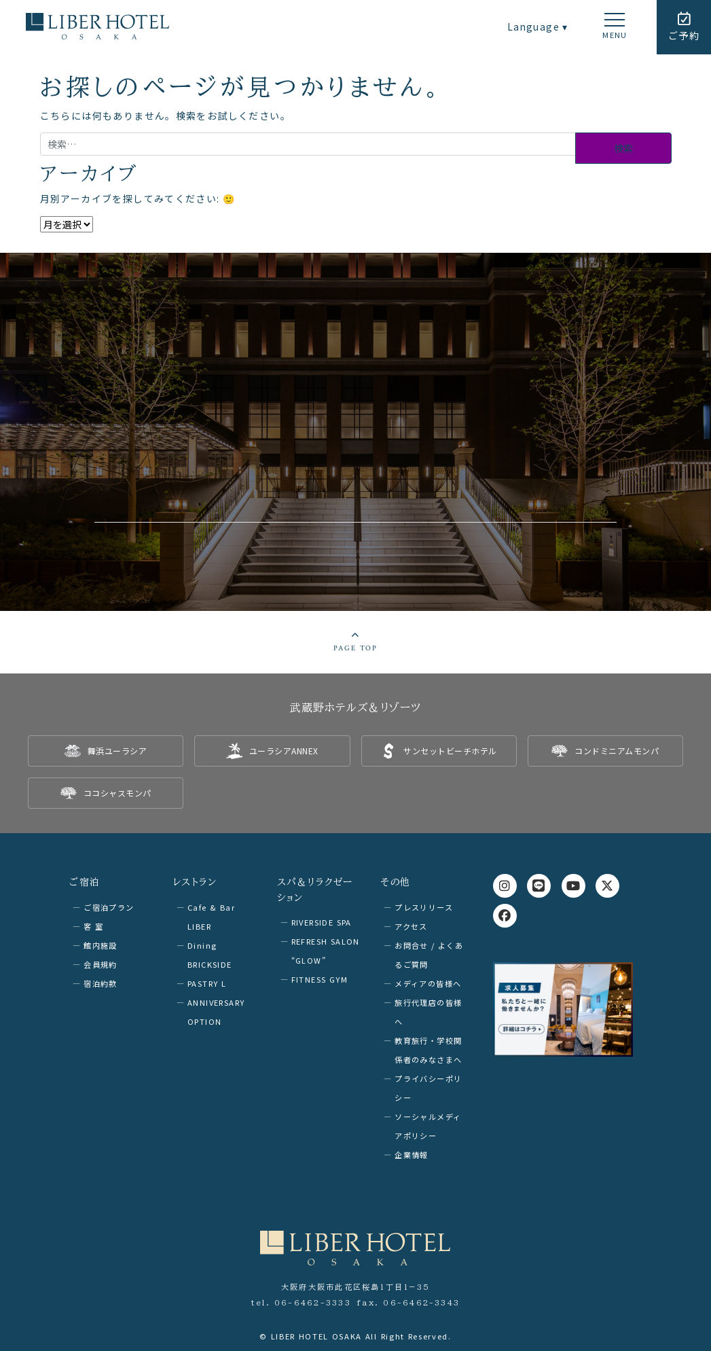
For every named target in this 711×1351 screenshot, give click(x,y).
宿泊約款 (100, 982)
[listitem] (105, 751)
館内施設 (100, 944)
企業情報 (412, 1153)
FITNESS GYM (319, 978)
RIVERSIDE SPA (321, 921)
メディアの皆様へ (428, 982)
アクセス (411, 925)
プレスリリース (424, 906)
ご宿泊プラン (109, 906)
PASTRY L (206, 982)
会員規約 (100, 963)
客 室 (93, 925)
